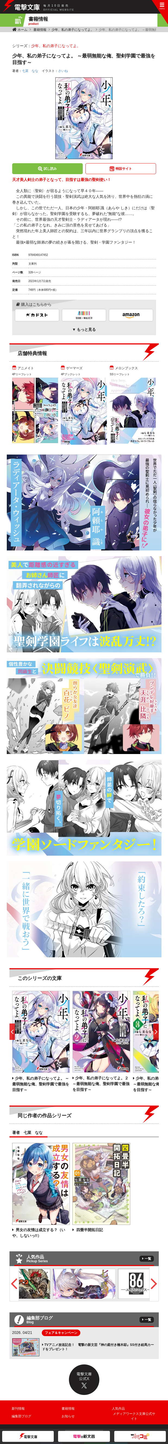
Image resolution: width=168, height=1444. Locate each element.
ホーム (22, 30)
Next (154, 1283)
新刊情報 (18, 1408)
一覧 (148, 1259)
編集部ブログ (21, 1416)
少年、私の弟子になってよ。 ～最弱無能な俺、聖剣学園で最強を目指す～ (40, 1084)
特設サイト (124, 169)
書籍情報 (39, 30)
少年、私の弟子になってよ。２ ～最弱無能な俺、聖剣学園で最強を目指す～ (100, 1084)
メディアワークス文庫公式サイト (134, 1416)
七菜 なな (30, 71)
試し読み (50, 169)
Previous (14, 1283)
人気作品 (118, 1408)
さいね (63, 71)
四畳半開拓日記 (89, 1230)
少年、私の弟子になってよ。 (73, 30)
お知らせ (68, 1416)
